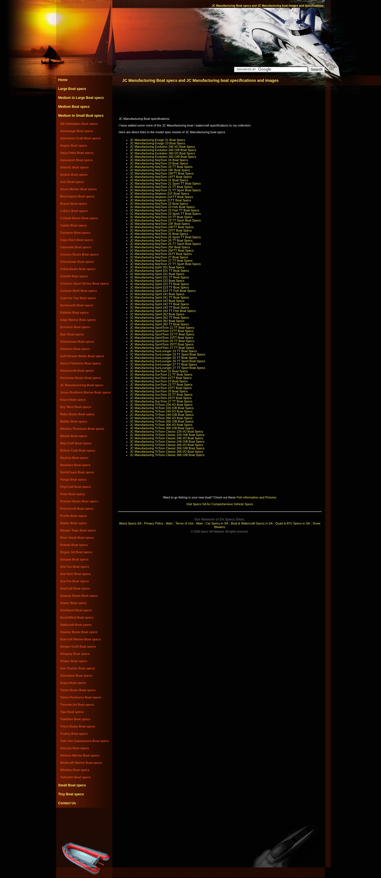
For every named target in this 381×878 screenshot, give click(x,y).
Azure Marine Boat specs (78, 189)
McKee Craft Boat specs (77, 450)
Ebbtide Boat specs (74, 312)
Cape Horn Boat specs (76, 240)
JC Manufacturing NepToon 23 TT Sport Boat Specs (165, 220)
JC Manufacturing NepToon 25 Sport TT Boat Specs (165, 237)
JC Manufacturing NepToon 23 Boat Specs (159, 203)
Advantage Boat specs (76, 131)
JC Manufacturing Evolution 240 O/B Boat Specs (163, 150)
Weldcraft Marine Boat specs (81, 762)
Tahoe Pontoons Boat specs (80, 697)
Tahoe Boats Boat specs (78, 690)
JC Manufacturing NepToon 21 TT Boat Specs (161, 187)
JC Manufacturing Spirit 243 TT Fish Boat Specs (163, 310)
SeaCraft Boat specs (75, 588)
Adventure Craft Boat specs (80, 138)
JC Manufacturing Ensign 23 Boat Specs (157, 143)
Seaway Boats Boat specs (79, 595)
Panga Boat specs (73, 479)
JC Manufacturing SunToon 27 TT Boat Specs (161, 401)
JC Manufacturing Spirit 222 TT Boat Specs (159, 284)
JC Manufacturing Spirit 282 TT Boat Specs (159, 324)
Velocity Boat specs (74, 748)
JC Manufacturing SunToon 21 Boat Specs (159, 371)
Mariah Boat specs (73, 436)
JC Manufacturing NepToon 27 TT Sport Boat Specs (165, 264)
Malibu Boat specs (73, 421)
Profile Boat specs (73, 515)
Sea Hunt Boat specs (75, 574)
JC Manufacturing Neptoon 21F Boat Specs (159, 193)
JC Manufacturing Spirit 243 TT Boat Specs (159, 307)
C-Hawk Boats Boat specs (79, 218)
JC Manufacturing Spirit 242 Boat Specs (157, 300)
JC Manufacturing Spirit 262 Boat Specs (157, 314)
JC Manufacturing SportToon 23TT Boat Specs (161, 337)
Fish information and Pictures (256, 497)
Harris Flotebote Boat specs (80, 363)
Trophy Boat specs (73, 733)
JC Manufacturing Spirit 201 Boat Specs (157, 267)
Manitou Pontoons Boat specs (82, 428)
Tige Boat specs (72, 712)
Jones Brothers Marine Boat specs (85, 392)
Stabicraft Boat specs (75, 624)
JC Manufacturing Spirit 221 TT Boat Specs (159, 277)
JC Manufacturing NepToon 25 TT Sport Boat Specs (165, 243)
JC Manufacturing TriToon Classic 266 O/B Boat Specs (167, 448)
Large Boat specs (72, 89)
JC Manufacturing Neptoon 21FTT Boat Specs (161, 197)
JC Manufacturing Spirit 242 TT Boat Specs (159, 304)
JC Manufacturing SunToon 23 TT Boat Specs (161, 384)
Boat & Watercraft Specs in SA (252, 523)
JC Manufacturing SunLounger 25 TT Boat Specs (163, 357)
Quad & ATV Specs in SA (292, 523)
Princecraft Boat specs (76, 508)
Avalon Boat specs (73, 174)
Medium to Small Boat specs (81, 116)
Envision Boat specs (75, 327)
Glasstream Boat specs (77, 341)
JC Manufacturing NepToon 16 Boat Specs (159, 160)
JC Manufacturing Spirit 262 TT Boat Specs (159, 317)
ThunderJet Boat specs (77, 704)
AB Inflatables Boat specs (79, 123)
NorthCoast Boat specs (77, 472)
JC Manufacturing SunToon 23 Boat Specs (159, 381)
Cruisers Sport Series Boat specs (84, 283)
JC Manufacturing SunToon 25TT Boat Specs (161, 398)
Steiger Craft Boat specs (78, 646)
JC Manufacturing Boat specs (81, 385)
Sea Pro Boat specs (74, 581)
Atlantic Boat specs (74, 167)
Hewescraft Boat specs (77, 370)
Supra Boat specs (73, 682)
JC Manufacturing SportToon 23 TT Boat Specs (162, 334)
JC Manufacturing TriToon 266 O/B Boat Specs (162, 421)
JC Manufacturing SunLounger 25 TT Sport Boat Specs (167, 361)
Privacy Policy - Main (158, 523)
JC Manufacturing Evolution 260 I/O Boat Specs (162, 153)
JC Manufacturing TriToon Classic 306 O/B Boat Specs (167, 455)
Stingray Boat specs (75, 653)
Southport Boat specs (76, 610)
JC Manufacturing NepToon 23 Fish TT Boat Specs (164, 210)
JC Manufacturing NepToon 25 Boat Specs (159, 233)
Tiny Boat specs (71, 794)
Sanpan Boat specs (74, 559)
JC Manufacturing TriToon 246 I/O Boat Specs (161, 411)
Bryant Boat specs (73, 203)
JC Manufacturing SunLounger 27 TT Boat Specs (163, 364)
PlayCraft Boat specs (75, 486)
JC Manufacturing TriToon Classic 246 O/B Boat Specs (167, 441)
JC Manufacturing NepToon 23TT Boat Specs (161, 230)
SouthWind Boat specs (77, 617)
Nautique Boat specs (75, 465)
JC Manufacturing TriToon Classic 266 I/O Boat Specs (166, 445)
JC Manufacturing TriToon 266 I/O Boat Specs (161, 418)
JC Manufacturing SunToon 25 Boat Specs (159, 391)
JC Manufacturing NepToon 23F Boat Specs (160, 223)
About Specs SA (130, 523)
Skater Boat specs (73, 603)
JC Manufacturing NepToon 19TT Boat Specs (161, 176)
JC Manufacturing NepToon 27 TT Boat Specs (161, 260)
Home (62, 80)
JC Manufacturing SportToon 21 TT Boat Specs (162, 327)
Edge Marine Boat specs (78, 319)
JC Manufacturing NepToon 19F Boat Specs (160, 170)
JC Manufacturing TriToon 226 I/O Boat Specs (161, 404)
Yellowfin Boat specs (75, 777)
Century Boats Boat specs (79, 254)
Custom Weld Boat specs (78, 290)
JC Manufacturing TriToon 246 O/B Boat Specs (162, 414)
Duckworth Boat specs (76, 305)
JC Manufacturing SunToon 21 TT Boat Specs (161, 374)
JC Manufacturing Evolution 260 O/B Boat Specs (163, 156)
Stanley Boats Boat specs (79, 632)
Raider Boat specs (73, 523)
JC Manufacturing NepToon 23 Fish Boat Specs (162, 207)
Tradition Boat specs (75, 719)
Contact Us (67, 803)
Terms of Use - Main (189, 523)
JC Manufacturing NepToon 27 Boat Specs (159, 257)
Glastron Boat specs (75, 348)
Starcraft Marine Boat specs (80, 639)
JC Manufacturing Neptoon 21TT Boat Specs (160, 200)
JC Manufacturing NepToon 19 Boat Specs (159, 163)
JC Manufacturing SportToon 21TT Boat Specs (161, 331)
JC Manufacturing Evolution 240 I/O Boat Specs (162, 146)
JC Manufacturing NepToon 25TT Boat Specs (161, 254)
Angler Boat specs (73, 145)
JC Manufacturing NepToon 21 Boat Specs (159, 180)
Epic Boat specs (72, 334)
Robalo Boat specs (74, 545)
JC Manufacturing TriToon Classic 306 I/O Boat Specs (166, 451)
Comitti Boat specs (74, 276)
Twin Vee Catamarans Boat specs (84, 741)
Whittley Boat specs (74, 770)
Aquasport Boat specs (76, 160)
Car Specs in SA (217, 523)
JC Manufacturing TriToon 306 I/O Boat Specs (161, 424)
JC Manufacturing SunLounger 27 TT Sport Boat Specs (167, 367)
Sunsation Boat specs (76, 675)
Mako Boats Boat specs (77, 414)
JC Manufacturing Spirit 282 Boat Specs (157, 321)
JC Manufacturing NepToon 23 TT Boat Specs (161, 217)
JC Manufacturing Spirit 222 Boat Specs (157, 280)
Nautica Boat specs (74, 457)
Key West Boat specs (75, 407)
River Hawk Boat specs (77, 537)
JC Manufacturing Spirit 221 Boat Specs (157, 274)
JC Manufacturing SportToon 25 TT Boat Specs (162, 341)
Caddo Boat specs (73, 225)
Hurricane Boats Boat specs (80, 378)
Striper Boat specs (73, 661)
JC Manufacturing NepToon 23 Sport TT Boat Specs (165, 213)
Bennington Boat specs (77, 196)
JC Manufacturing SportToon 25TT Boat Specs (161, 344)
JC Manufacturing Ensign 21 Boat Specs (157, 140)
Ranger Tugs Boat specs (78, 530)
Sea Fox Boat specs (74, 566)
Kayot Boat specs (73, 399)
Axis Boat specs (72, 181)
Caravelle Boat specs (75, 247)
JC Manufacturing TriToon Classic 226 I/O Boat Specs (166, 431)
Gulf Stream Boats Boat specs (82, 356)
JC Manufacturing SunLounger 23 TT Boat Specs (163, 351)
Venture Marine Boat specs (80, 755)
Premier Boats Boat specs (79, 501)
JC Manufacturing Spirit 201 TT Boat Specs (159, 270)
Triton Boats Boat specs (77, 726)
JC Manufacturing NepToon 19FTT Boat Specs (162, 173)
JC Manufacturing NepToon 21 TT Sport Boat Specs (165, 190)
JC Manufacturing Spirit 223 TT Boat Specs (159, 287)
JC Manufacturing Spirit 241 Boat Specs (157, 294)
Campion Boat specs (75, 232)
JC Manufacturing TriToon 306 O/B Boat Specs (162, 428)
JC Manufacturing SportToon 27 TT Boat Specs (162, 347)
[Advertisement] (84, 820)
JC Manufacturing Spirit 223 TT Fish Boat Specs (163, 290)
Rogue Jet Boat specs (76, 552)
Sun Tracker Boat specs (77, 668)
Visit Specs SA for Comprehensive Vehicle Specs (219, 504)
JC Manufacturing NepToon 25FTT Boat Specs (162, 250)
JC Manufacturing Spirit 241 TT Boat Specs (159, 297)
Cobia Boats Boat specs (77, 269)
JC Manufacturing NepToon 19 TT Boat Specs (161, 166)
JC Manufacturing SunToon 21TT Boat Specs (161, 378)
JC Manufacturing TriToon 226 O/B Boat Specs (162, 408)
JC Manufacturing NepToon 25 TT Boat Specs (161, 240)
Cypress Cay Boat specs (78, 298)
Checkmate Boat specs (77, 261)
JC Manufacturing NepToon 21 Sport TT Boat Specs (165, 183)
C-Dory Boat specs (73, 211)
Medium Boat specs (74, 107)
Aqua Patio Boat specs (76, 152)
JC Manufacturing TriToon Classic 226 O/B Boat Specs (167, 434)
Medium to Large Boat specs (81, 98)
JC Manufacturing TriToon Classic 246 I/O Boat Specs (166, 438)
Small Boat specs (72, 785)
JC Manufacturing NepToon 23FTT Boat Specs (162, 227)
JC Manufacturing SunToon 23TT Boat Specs (161, 388)
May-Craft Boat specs (75, 443)
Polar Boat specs (72, 494)
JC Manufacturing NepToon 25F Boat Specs (160, 247)
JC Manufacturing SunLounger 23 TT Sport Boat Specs (167, 354)
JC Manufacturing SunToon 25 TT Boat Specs (161, 394)
